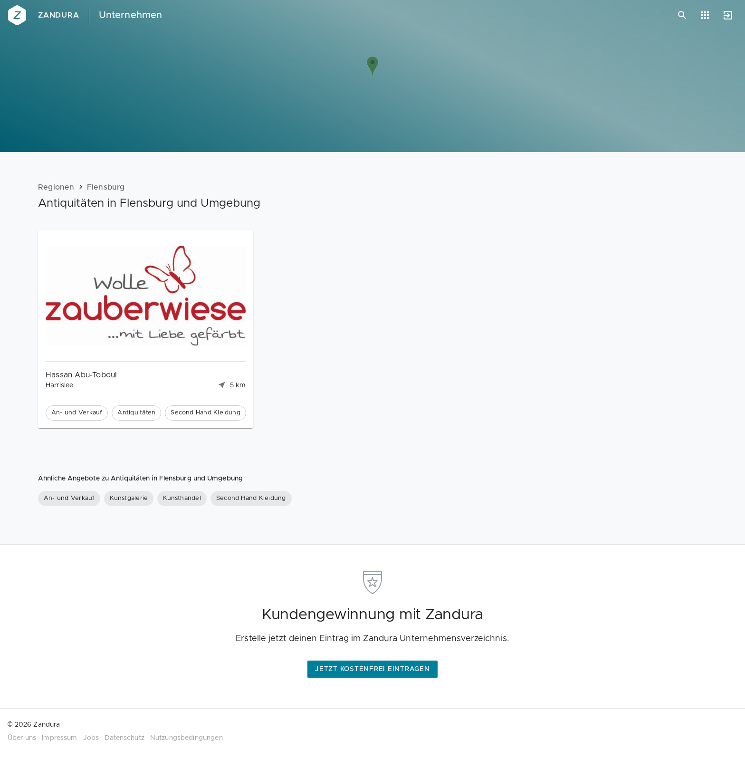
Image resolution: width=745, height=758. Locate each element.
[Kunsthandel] (182, 498)
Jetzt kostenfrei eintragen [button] (372, 669)
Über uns (22, 738)
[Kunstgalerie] (128, 498)
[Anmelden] (727, 15)
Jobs (91, 738)
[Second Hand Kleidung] (251, 498)
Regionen (56, 187)
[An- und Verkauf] (69, 498)
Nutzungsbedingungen (186, 738)
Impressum (59, 738)
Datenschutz (124, 738)
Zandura (58, 15)
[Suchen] (682, 15)
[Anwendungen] (705, 15)
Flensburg (106, 187)
